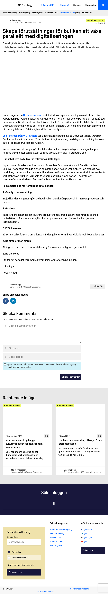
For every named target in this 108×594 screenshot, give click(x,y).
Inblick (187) (55, 538)
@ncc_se (88, 537)
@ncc (86, 533)
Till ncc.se (88, 550)
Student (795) (56, 542)
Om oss (77, 5)
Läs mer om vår (20, 565)
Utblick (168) (56, 545)
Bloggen (64, 5)
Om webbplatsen (45, 591)
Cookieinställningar (79, 589)
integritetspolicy (27, 565)
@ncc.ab (88, 530)
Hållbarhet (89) (57, 533)
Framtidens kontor (95, 20)
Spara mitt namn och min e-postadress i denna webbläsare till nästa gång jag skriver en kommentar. (41, 365)
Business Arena (32, 115)
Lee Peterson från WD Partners (20, 135)
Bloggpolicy (90, 5)
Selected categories (20, 558)
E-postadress (12, 537)
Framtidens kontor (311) (61, 530)
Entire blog (16, 552)
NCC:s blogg (25, 5)
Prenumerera (15, 572)
